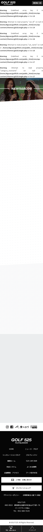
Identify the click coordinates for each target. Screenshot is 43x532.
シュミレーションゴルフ (11, 455)
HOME (11, 449)
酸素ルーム (11, 461)
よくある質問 (31, 467)
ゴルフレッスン (31, 455)
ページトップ (32, 528)
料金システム (11, 467)
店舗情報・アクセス (11, 473)
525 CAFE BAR (31, 461)
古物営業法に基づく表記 (31, 495)
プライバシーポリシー (11, 495)
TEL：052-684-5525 (21, 511)
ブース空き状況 (31, 473)
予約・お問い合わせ (10, 528)
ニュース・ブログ (31, 449)
